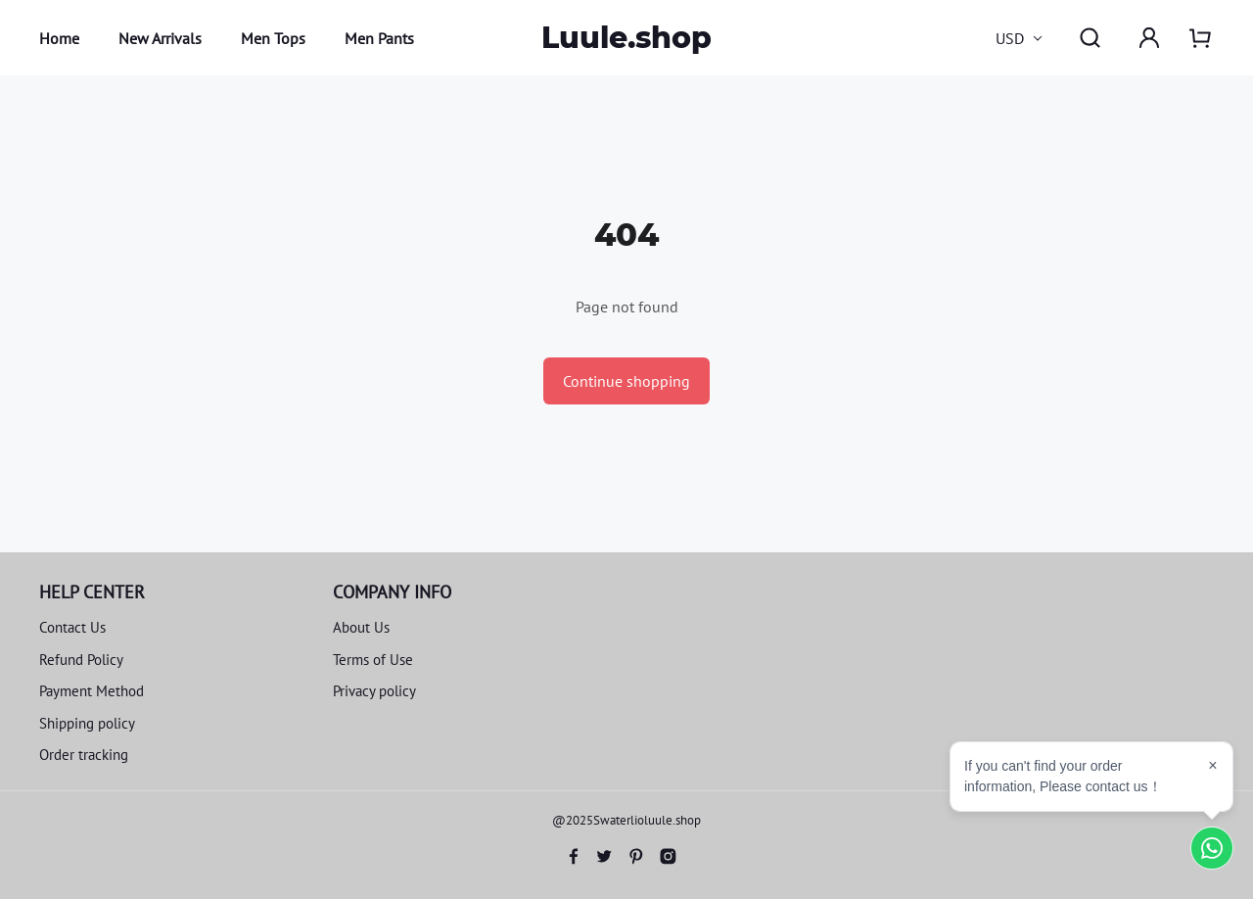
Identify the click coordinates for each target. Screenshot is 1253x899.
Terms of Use (373, 659)
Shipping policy (87, 723)
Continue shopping (626, 381)
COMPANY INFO (392, 592)
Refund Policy (81, 659)
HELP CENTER (92, 592)
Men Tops (273, 38)
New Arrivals (160, 38)
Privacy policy (374, 691)
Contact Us (72, 627)
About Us (361, 627)
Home (59, 38)
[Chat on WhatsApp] (1211, 848)
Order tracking (83, 754)
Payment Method (91, 691)
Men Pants (379, 38)
